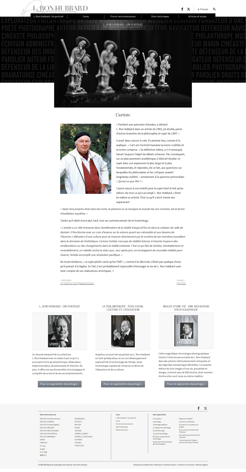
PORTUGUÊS (79, 449)
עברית (43, 449)
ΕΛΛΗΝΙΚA (78, 443)
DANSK (42, 443)
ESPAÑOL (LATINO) (81, 437)
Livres (118, 424)
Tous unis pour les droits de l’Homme (188, 434)
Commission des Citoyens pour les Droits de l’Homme (188, 444)
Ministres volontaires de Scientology (161, 441)
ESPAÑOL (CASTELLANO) (84, 440)
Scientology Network (160, 428)
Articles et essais (122, 433)
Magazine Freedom (186, 421)
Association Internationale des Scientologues (162, 446)
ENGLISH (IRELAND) (47, 431)
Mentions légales (202, 468)
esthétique (91, 241)
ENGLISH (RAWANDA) (47, 440)
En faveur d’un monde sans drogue (188, 429)
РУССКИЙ (43, 456)
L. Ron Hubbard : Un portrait (126, 421)
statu (106, 250)
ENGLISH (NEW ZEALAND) (49, 434)
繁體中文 (43, 459)
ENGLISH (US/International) (50, 421)
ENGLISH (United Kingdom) (49, 428)
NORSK (77, 431)
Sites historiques (122, 430)
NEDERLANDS (80, 421)
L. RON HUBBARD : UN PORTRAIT (123, 24)
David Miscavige (158, 434)
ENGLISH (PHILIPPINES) (48, 437)
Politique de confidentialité (143, 468)
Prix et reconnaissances (124, 427)
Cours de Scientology (160, 437)
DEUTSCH (78, 424)
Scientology (157, 424)
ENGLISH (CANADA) (47, 424)
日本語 (42, 452)
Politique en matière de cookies (165, 468)
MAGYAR (78, 428)
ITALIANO (78, 446)
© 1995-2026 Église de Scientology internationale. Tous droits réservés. (63, 468)
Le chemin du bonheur (187, 424)
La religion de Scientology (162, 431)
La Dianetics (157, 421)
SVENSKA (78, 434)
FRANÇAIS (43, 446)
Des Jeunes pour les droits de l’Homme (189, 439)
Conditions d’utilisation (186, 468)
